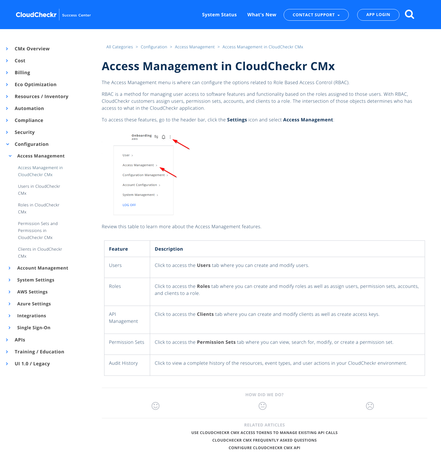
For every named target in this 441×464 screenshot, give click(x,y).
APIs (19, 340)
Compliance (28, 120)
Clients (205, 314)
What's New (261, 14)
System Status (219, 14)
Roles (203, 286)
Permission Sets (216, 342)
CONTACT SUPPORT (314, 14)
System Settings (35, 280)
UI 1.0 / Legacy (32, 363)
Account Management (42, 268)
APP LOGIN (378, 14)
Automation (29, 108)
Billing (22, 72)
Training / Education (39, 351)
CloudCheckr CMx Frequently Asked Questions (264, 440)
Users (204, 265)
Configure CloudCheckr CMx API (264, 447)
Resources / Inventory (41, 96)
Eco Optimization (35, 84)
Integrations (31, 316)
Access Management (40, 156)
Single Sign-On (33, 328)
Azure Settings (33, 304)
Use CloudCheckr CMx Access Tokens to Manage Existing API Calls (264, 432)
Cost (19, 60)
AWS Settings (32, 292)
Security (24, 132)
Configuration (31, 144)
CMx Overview (32, 48)
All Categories (120, 47)
